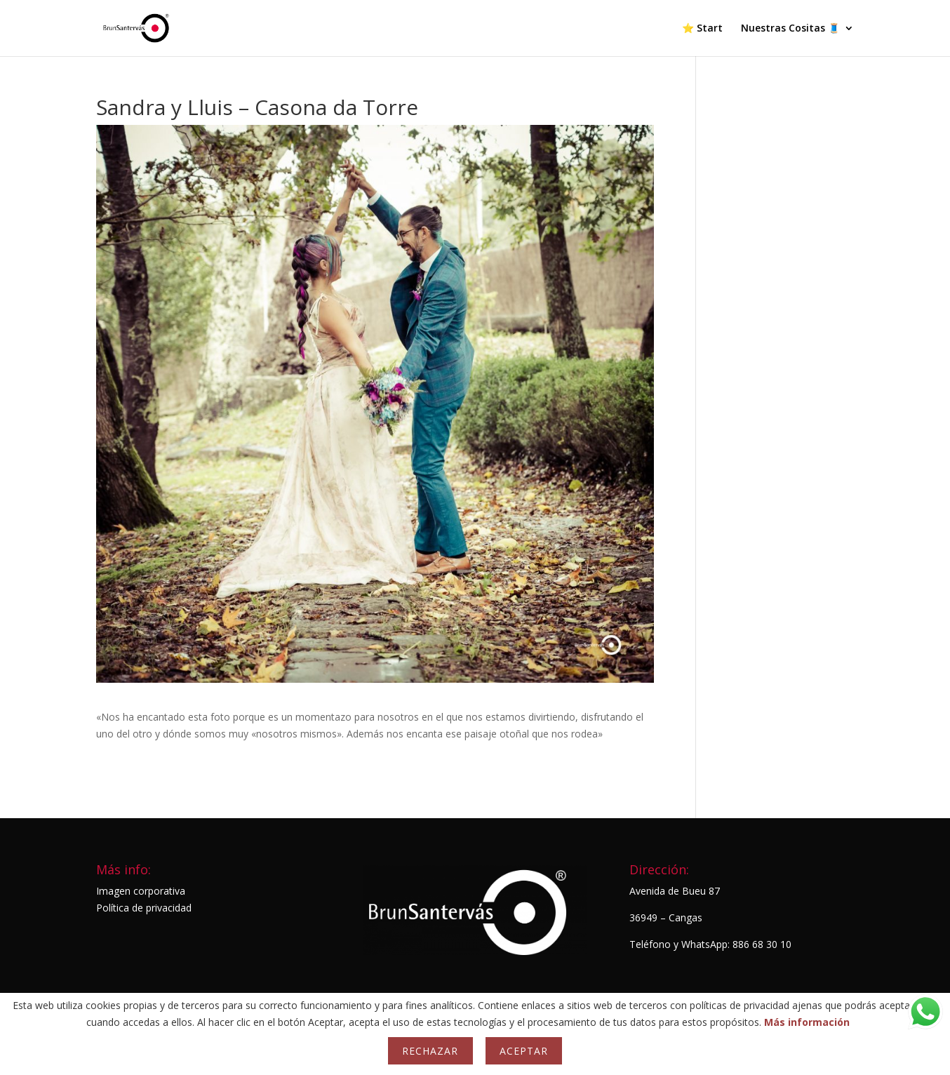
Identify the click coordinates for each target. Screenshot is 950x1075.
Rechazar (430, 1050)
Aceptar (524, 1050)
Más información (807, 1022)
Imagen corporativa (140, 890)
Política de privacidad (144, 907)
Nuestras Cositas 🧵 (790, 28)
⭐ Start (702, 28)
